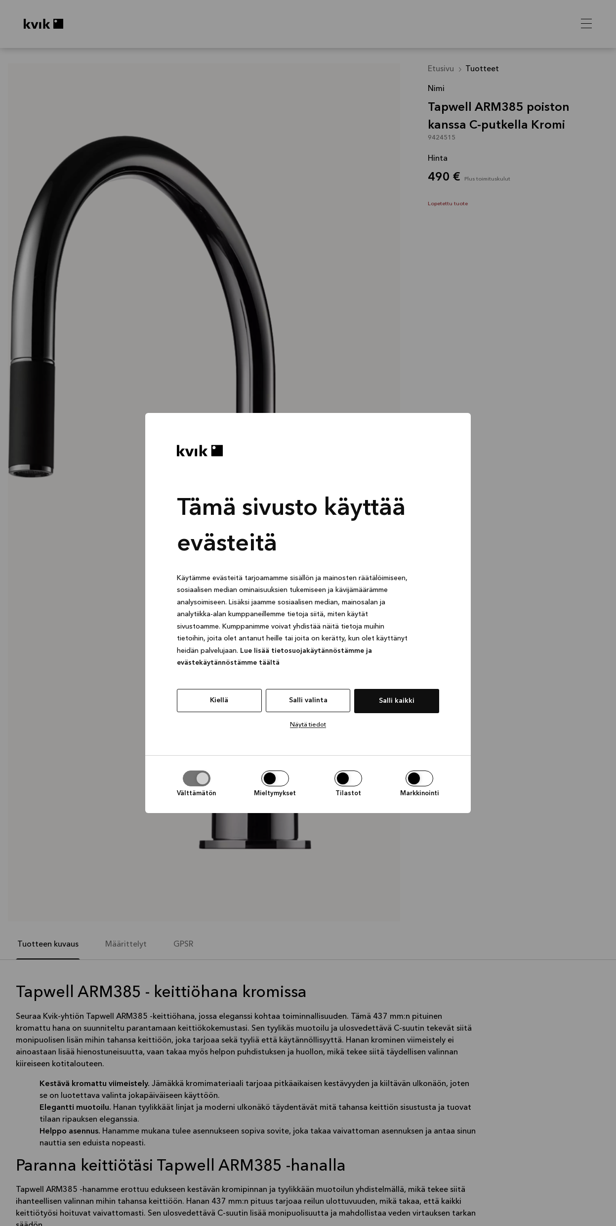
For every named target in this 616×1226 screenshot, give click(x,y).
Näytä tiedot (308, 725)
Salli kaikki (396, 700)
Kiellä (219, 700)
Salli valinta (308, 700)
